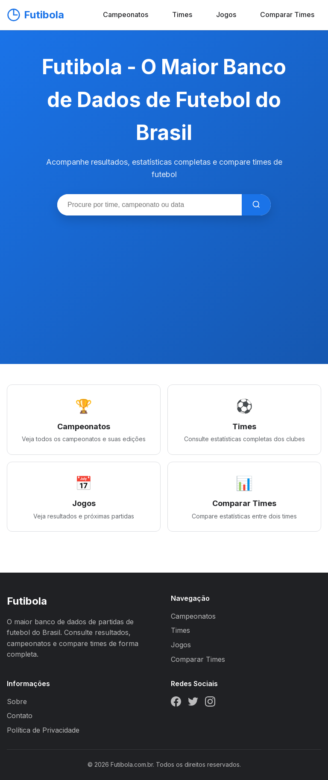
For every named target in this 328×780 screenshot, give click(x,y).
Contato (19, 715)
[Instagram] (210, 703)
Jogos (226, 14)
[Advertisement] (164, 279)
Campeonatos (125, 14)
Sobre (17, 701)
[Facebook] (176, 703)
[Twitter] (193, 703)
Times (182, 14)
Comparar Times (287, 14)
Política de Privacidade (43, 730)
